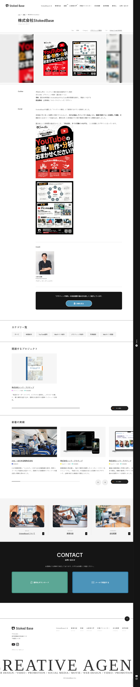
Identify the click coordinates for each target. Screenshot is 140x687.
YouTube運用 (43, 334)
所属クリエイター (85, 6)
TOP (19, 14)
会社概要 (97, 6)
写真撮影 (93, 334)
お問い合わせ (124, 6)
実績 (65, 6)
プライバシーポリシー (18, 652)
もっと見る (120, 409)
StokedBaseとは (46, 6)
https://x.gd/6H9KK (116, 30)
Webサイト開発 (108, 334)
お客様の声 (73, 6)
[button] (136, 343)
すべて (17, 334)
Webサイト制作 (59, 334)
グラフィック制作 (96, 30)
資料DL (114, 6)
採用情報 (106, 6)
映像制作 (29, 334)
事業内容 (58, 6)
